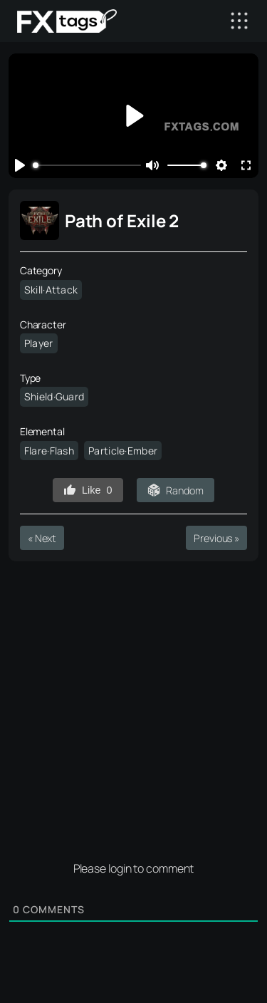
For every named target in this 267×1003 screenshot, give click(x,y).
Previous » (216, 538)
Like (87, 490)
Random (184, 490)
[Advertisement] (133, 706)
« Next (42, 538)
